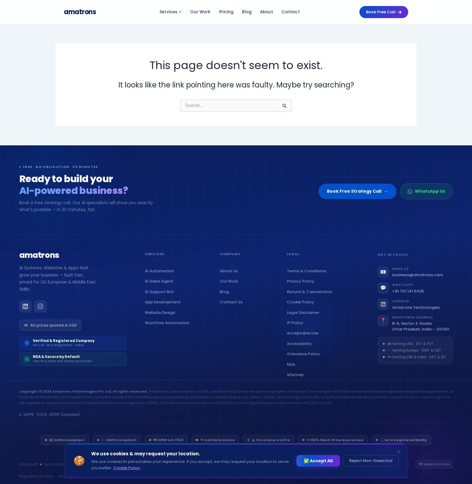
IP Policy (296, 329)
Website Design (161, 315)
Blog (247, 12)
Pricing (226, 12)
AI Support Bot (160, 294)
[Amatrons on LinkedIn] (25, 309)
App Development (164, 305)
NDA (292, 370)
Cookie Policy (302, 308)
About (266, 12)
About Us (230, 276)
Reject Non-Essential (371, 460)
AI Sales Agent (160, 284)
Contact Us (232, 307)
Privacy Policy (302, 287)
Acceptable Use (304, 339)
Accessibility (301, 350)
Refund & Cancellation (311, 298)
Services (171, 12)
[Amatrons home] (39, 258)
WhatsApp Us (426, 191)
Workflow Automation (168, 325)
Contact (290, 12)
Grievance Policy (305, 360)
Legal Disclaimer (304, 318)
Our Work (200, 12)
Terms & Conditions (308, 277)
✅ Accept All (318, 461)
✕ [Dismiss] (398, 451)
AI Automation (160, 274)
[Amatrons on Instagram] (40, 309)
